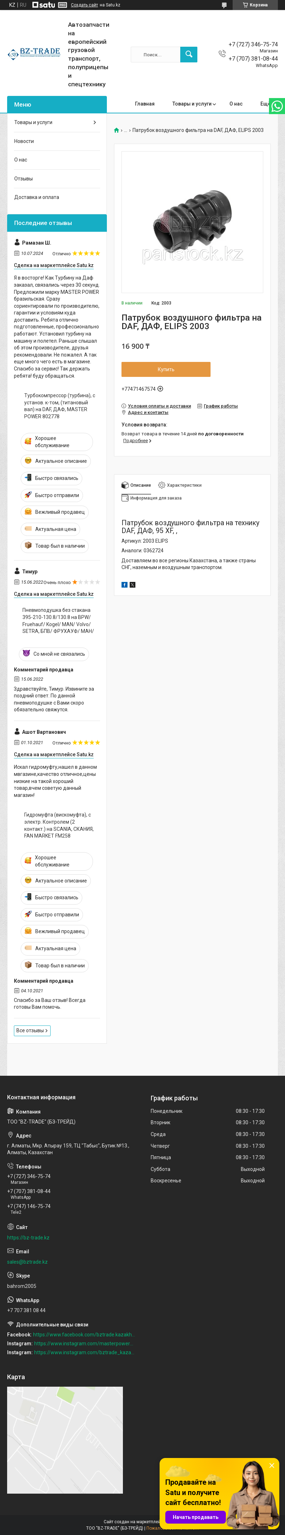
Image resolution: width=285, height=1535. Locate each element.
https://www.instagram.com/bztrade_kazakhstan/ (84, 1352)
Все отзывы (30, 1030)
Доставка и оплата (36, 197)
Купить (166, 369)
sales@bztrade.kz (27, 1262)
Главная (145, 104)
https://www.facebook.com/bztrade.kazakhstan (84, 1334)
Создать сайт (84, 4)
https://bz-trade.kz (28, 1237)
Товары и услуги (192, 104)
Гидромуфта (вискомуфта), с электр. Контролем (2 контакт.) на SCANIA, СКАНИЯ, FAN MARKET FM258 (59, 825)
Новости (24, 141)
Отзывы (23, 178)
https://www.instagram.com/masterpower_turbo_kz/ (84, 1343)
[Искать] (188, 54)
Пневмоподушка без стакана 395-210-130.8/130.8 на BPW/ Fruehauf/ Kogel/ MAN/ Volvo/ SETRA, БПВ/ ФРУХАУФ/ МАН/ (58, 620)
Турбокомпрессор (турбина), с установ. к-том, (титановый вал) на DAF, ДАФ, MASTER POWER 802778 (59, 406)
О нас (236, 104)
